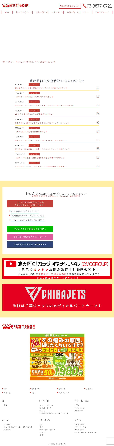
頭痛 (4, 405)
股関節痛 (79, 410)
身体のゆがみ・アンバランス (86, 431)
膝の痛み (6, 424)
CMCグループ (64, 393)
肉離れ (41, 431)
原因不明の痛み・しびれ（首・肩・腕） (54, 413)
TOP (5, 389)
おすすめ (89, 389)
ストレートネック (46, 405)
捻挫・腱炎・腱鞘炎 (46, 429)
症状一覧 (62, 389)
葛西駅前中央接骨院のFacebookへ (30, 244)
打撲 (40, 434)
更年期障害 (80, 429)
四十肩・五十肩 (45, 408)
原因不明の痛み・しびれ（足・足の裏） (18, 426)
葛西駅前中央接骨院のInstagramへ (30, 236)
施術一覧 (7, 393)
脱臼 (40, 424)
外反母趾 (6, 429)
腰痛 (77, 405)
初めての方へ (36, 389)
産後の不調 (80, 424)
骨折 (40, 426)
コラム (33, 393)
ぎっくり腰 (80, 408)
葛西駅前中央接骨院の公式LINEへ (30, 229)
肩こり (41, 410)
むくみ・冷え (80, 426)
